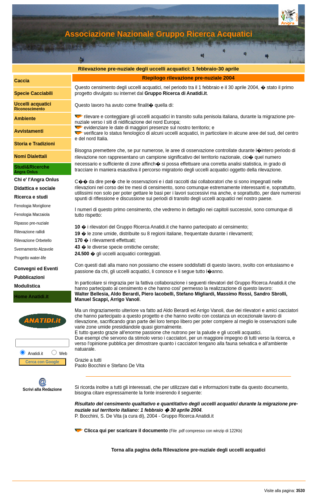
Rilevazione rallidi (29, 232)
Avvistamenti (28, 131)
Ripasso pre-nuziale (31, 223)
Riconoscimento (29, 109)
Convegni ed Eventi (36, 268)
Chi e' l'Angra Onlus (36, 179)
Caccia (21, 81)
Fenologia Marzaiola (32, 214)
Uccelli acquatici (32, 104)
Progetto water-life (30, 258)
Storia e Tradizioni (34, 144)
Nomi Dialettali (30, 156)
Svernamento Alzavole (33, 249)
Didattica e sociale (34, 188)
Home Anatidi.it (31, 296)
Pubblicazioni (29, 277)
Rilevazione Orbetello (33, 240)
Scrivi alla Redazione (42, 388)
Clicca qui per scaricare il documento (126, 430)
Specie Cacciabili (33, 93)
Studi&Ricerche (31, 167)
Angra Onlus (26, 172)
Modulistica (27, 286)
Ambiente (25, 118)
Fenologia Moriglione (32, 206)
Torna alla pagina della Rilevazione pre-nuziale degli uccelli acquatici (188, 450)
